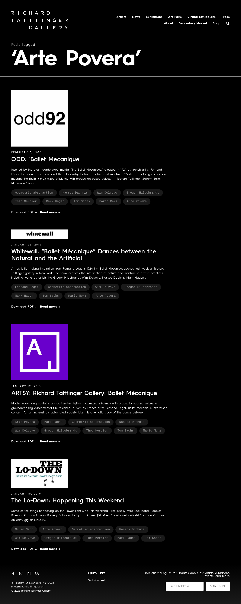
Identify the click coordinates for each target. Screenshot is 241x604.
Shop (216, 23)
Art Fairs (175, 17)
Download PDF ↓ (24, 212)
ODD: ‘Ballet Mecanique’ (46, 160)
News (136, 17)
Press (225, 17)
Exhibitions (154, 17)
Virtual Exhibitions (201, 17)
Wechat (37, 573)
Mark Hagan (53, 422)
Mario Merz (108, 201)
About (168, 23)
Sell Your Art (96, 580)
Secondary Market (193, 23)
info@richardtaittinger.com (27, 586)
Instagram (21, 573)
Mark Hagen (55, 201)
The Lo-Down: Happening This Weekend (67, 501)
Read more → (50, 212)
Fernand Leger (27, 287)
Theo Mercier (26, 201)
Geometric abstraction (34, 192)
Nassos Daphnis (75, 192)
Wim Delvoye (107, 192)
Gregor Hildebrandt (143, 192)
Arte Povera (137, 201)
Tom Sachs (82, 201)
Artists (121, 17)
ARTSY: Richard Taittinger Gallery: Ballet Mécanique (84, 394)
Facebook (13, 573)
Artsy (29, 573)
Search (228, 23)
